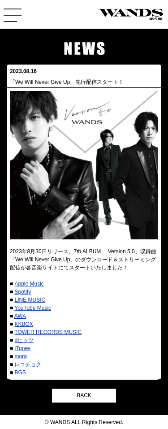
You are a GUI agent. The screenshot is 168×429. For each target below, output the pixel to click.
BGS (20, 372)
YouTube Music (32, 308)
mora (20, 356)
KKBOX (23, 324)
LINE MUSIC (29, 300)
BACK (84, 395)
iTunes (22, 348)
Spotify (22, 292)
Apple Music (28, 284)
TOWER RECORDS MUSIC (48, 332)
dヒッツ (24, 340)
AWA (20, 316)
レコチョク (27, 364)
